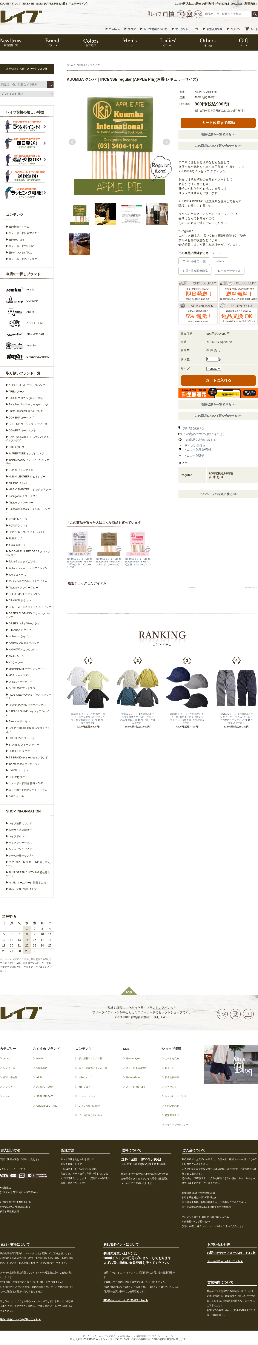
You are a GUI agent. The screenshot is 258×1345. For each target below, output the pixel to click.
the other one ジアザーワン (24, 764)
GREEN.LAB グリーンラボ (24, 623)
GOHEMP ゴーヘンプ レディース (28, 424)
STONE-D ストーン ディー (24, 744)
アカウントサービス (186, 29)
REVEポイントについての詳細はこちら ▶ (125, 1300)
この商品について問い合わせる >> (218, 145)
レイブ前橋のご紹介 (89, 1105)
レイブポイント (18, 836)
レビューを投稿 (193, 455)
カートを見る (172, 1058)
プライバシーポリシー (177, 1124)
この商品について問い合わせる (204, 434)
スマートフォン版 (37, 68)
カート (254, 29)
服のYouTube (16, 239)
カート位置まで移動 (218, 123)
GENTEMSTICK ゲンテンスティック (30, 606)
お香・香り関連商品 (195, 270)
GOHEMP (41, 1068)
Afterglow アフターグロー (23, 587)
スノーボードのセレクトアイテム (28, 789)
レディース (9, 1068)
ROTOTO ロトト (18, 525)
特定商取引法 (172, 1115)
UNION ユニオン (18, 770)
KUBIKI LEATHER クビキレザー (27, 476)
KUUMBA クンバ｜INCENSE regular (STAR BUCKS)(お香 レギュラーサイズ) (108, 561)
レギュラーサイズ (229, 270)
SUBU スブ (15, 538)
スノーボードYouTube (21, 246)
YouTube (114, 29)
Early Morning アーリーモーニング (28, 404)
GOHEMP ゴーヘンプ (21, 417)
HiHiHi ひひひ (16, 447)
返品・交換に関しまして (23, 889)
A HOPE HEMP (44, 1087)
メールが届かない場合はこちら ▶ (225, 1261)
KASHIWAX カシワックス (23, 649)
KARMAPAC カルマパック (24, 642)
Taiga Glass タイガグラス (23, 561)
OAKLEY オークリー (20, 681)
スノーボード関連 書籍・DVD (26, 783)
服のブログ (85, 1087)
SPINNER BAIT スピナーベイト (27, 532)
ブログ (132, 29)
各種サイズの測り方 (20, 829)
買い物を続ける (193, 428)
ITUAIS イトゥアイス (21, 470)
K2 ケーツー (16, 662)
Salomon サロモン (19, 721)
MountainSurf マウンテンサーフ (27, 668)
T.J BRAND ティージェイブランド (28, 757)
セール (6, 1096)
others (220, 261)
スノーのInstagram (136, 1068)
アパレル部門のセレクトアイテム (28, 581)
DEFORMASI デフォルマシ (24, 594)
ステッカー (9, 1087)
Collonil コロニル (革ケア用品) (26, 398)
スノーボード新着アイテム (24, 233)
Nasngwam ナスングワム (23, 496)
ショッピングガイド (20, 849)
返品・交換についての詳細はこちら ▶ (20, 1319)
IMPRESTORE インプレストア (26, 453)
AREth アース (17, 391)
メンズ (6, 1058)
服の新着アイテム (19, 226)
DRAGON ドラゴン (20, 600)
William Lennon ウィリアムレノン (28, 568)
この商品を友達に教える (199, 440)
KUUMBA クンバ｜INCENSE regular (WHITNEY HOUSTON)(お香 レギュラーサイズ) (79, 563)
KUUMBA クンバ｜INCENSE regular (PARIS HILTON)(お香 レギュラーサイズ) (137, 561)
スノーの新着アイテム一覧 (93, 1068)
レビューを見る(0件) (197, 449)
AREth (39, 1077)
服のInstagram (133, 1058)
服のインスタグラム (20, 252)
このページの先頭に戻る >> (218, 494)
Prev (72, 142)
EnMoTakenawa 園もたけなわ (26, 410)
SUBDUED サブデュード (23, 751)
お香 (97, 65)
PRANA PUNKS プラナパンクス (27, 704)
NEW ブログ (85, 1077)
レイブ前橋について (155, 29)
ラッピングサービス (20, 842)
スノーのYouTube (135, 1087)
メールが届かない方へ (21, 855)
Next (166, 142)
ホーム (70, 65)
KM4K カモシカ (18, 656)
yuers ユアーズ (17, 574)
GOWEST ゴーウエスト (22, 430)
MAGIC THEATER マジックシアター (30, 489)
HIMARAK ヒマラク (20, 630)
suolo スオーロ (17, 545)
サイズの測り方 (195, 445)
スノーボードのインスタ (23, 259)
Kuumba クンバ (84, 65)
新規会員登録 (214, 29)
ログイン (235, 29)
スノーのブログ (87, 1096)
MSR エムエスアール (21, 675)
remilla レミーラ (18, 519)
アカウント (171, 1087)
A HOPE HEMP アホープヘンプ (27, 385)
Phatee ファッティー (21, 502)
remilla (39, 1058)
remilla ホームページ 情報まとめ (27, 882)
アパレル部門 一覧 (194, 261)
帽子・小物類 (10, 1077)
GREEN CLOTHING (47, 1105)
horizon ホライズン (20, 636)
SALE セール (16, 796)
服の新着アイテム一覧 (90, 1058)
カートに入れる (218, 380)
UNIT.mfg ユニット (19, 776)
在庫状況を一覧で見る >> (218, 134)
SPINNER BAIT (44, 1096)
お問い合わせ (172, 1105)
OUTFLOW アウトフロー (23, 688)
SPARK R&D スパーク (21, 738)
